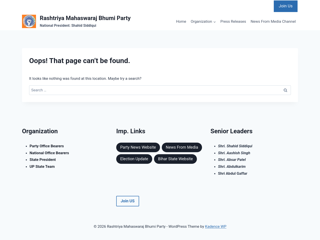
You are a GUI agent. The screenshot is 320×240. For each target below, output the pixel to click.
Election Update (134, 158)
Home (181, 21)
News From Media (182, 147)
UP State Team (42, 166)
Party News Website (138, 147)
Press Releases (233, 21)
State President (43, 159)
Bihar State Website (175, 158)
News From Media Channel (273, 21)
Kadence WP (215, 226)
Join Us (285, 6)
